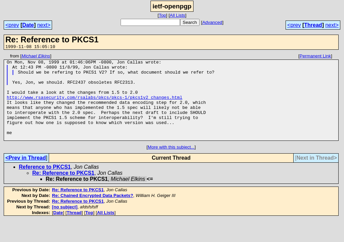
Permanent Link (315, 56)
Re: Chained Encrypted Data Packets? (92, 212)
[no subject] (65, 224)
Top (162, 15)
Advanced (212, 22)
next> (44, 25)
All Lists (177, 15)
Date (28, 25)
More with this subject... (171, 164)
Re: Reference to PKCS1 (63, 190)
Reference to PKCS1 (45, 184)
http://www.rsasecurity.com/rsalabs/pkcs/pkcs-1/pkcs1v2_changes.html (94, 106)
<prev (12, 25)
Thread (313, 25)
